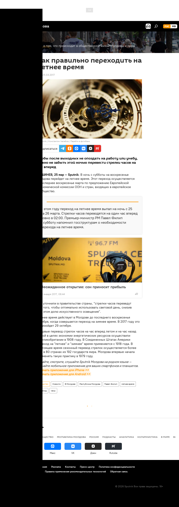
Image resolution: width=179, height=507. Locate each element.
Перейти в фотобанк (80, 141)
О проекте (9, 466)
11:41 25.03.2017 (46, 74)
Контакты (70, 466)
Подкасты (109, 436)
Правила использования (33, 466)
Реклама (56, 466)
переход (43, 390)
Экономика (28, 436)
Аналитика (126, 436)
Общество (43, 384)
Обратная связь (119, 471)
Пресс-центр (87, 466)
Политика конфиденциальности (117, 466)
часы (53, 390)
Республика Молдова (90, 384)
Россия (94, 436)
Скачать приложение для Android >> (64, 374)
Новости (56, 384)
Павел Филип (110, 384)
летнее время (127, 384)
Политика (10, 436)
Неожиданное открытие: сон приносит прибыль (87, 287)
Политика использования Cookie (22, 471)
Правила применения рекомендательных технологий (75, 471)
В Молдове (70, 384)
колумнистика (147, 436)
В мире (165, 436)
